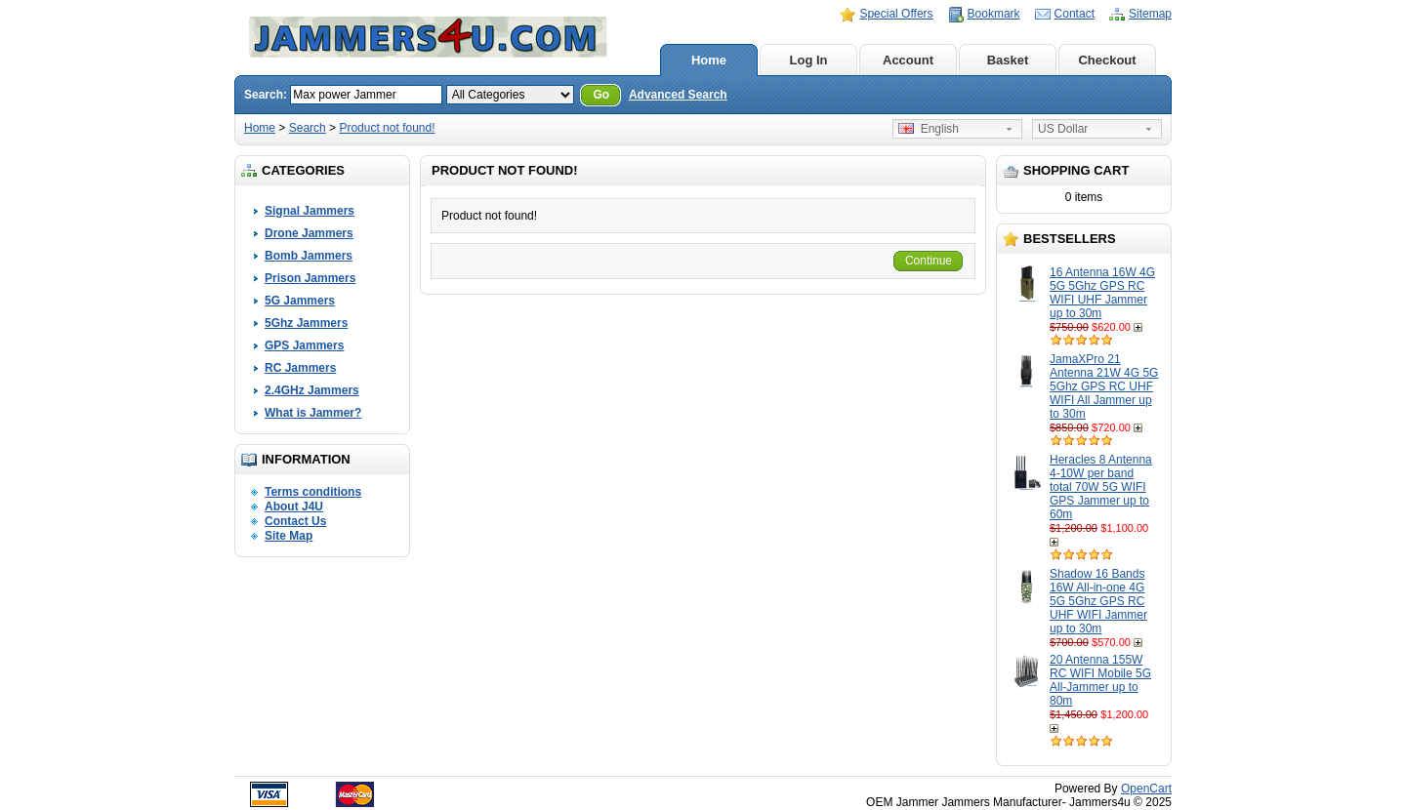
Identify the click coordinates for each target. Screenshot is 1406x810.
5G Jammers (300, 300)
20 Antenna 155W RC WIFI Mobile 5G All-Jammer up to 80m (1100, 680)
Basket (1008, 60)
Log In (809, 60)
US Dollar (1063, 129)
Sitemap (1150, 13)
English (928, 129)
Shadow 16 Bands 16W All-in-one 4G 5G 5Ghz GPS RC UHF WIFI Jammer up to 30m (1098, 601)
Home (708, 60)
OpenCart (1146, 788)
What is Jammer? (313, 413)
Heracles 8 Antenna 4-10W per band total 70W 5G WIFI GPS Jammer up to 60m (1101, 487)
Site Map (288, 536)
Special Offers (895, 13)
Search (307, 128)
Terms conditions (313, 492)
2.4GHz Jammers (312, 390)
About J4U (294, 506)
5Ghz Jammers (306, 323)
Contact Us (295, 521)
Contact (1074, 13)
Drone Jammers (309, 233)
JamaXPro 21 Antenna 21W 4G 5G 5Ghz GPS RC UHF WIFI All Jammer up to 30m (1104, 386)
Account (908, 60)
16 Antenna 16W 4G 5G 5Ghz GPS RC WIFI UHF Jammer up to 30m (1102, 292)
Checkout (1107, 60)
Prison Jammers (310, 278)
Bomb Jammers (308, 256)
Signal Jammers (309, 211)
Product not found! (386, 128)
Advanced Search (678, 94)
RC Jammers (300, 368)
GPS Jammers (304, 345)
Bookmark (994, 13)
